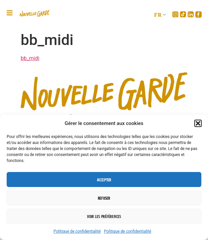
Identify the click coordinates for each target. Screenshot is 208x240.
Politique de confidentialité (77, 231)
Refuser (104, 198)
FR (158, 14)
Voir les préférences (104, 216)
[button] (198, 123)
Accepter (104, 180)
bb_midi (30, 58)
